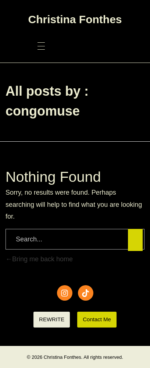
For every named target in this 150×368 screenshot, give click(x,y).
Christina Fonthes (75, 19)
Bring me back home (39, 259)
